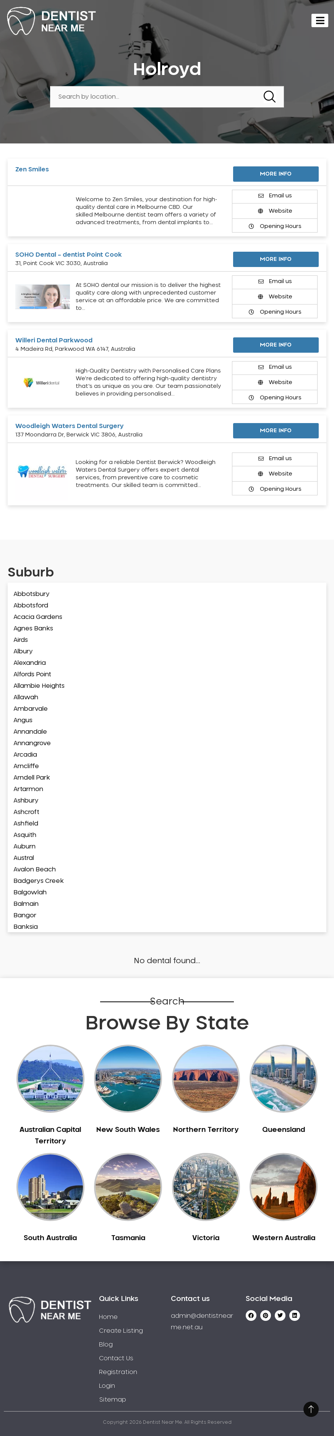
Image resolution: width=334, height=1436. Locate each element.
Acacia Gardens (37, 617)
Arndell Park (31, 778)
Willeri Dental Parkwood (53, 340)
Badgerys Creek (38, 881)
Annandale (30, 732)
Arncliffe (26, 766)
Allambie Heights (39, 686)
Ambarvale (30, 709)
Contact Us (116, 1358)
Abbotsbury (31, 594)
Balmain (26, 904)
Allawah (25, 697)
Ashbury (26, 801)
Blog (106, 1345)
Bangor (24, 915)
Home (108, 1317)
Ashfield (25, 824)
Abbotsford (30, 605)
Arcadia (25, 755)
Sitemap (112, 1400)
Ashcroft (26, 812)
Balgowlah (30, 892)
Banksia (25, 927)
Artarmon (28, 789)
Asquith (24, 835)
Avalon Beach (34, 869)
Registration (118, 1372)
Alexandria (29, 663)
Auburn (24, 846)
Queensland (283, 1130)
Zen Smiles (32, 169)
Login (107, 1386)
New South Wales (128, 1130)
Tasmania (128, 1238)
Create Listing (121, 1331)
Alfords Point (32, 674)
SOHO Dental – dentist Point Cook (68, 255)
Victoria (205, 1238)
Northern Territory (205, 1130)
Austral (23, 858)
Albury (23, 651)
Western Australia (283, 1238)
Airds (20, 640)
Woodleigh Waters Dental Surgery (69, 426)
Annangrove (32, 743)
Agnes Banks (33, 628)
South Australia (50, 1238)
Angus (22, 720)
